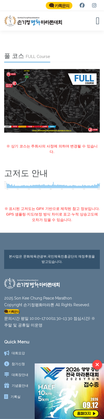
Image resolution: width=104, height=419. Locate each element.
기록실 (16, 396)
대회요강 (18, 353)
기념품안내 (20, 385)
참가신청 (18, 364)
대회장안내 (20, 374)
